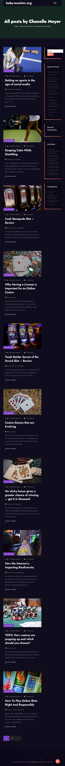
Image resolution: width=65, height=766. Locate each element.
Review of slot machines (15, 228)
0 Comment (30, 76)
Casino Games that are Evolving (19, 425)
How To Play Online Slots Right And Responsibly (21, 703)
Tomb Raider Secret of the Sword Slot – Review (22, 359)
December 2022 (53, 165)
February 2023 (53, 158)
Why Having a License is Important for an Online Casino (21, 288)
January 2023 (52, 162)
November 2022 (53, 169)
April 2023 (52, 151)
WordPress (33, 762)
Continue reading (10, 106)
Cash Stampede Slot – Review (19, 221)
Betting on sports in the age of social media (35, 26)
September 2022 (53, 176)
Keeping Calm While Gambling (18, 152)
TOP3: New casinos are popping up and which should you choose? (20, 639)
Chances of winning (14, 89)
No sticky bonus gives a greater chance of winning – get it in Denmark (21, 495)
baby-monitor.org (19, 3)
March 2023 (52, 154)
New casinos (11, 297)
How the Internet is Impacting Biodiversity (19, 565)
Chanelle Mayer (14, 76)
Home (16, 26)
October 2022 (53, 172)
